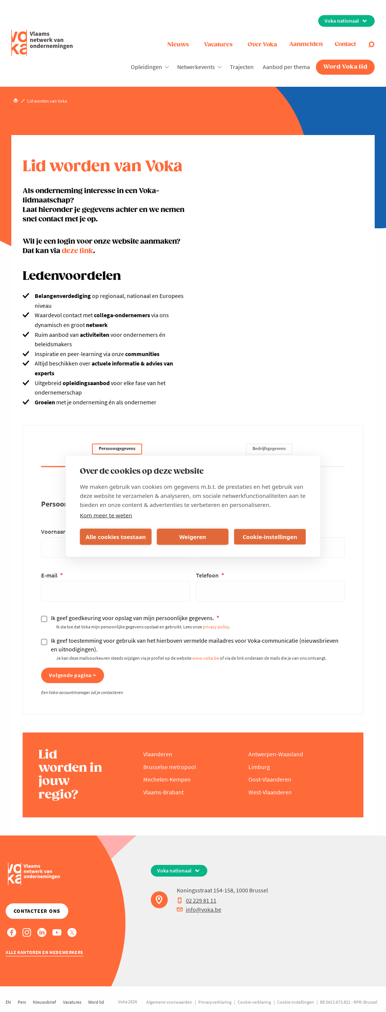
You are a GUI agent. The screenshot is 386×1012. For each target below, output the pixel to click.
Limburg (259, 767)
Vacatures (218, 44)
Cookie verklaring (254, 1002)
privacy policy (216, 627)
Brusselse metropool (169, 767)
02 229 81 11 (196, 900)
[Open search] (371, 44)
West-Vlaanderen (270, 792)
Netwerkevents (196, 67)
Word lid (96, 1002)
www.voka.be (205, 658)
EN (8, 1002)
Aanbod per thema (286, 67)
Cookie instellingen (295, 1002)
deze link (77, 251)
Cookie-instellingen (270, 537)
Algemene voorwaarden (169, 1002)
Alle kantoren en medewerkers (44, 952)
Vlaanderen (157, 754)
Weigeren (192, 537)
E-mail (49, 575)
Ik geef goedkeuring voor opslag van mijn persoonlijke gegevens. (133, 618)
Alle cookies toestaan (116, 537)
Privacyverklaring (214, 1002)
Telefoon (208, 575)
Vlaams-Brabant (163, 792)
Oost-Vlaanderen (269, 779)
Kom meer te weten (106, 515)
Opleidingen (146, 67)
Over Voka (262, 44)
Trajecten (242, 67)
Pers (22, 1002)
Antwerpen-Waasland (275, 754)
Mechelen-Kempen (167, 779)
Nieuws (178, 44)
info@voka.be (199, 909)
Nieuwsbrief (44, 1002)
